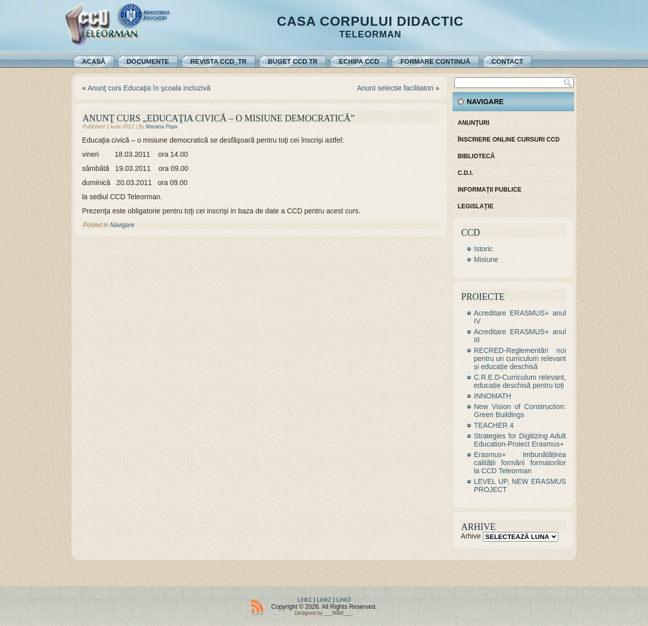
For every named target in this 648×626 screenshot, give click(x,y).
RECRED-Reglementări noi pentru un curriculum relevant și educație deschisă (520, 358)
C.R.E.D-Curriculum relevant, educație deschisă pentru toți (520, 381)
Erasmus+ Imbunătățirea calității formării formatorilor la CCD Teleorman (520, 463)
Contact (507, 61)
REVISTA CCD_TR (218, 61)
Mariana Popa (161, 126)
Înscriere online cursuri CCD (508, 139)
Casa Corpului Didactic (370, 21)
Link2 (324, 599)
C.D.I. (465, 172)
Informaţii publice (489, 189)
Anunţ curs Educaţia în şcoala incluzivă (149, 88)
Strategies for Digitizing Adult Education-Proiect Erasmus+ (520, 440)
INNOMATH (492, 396)
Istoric (483, 249)
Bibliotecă (476, 156)
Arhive (471, 536)
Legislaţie (476, 206)
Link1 (304, 599)
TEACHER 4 (494, 425)
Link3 (343, 599)
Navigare (122, 225)
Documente (148, 61)
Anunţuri (474, 122)
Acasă (93, 61)
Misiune (486, 259)
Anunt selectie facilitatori (395, 88)
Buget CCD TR (292, 61)
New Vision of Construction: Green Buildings (520, 411)
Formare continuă (435, 61)
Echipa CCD (359, 61)
